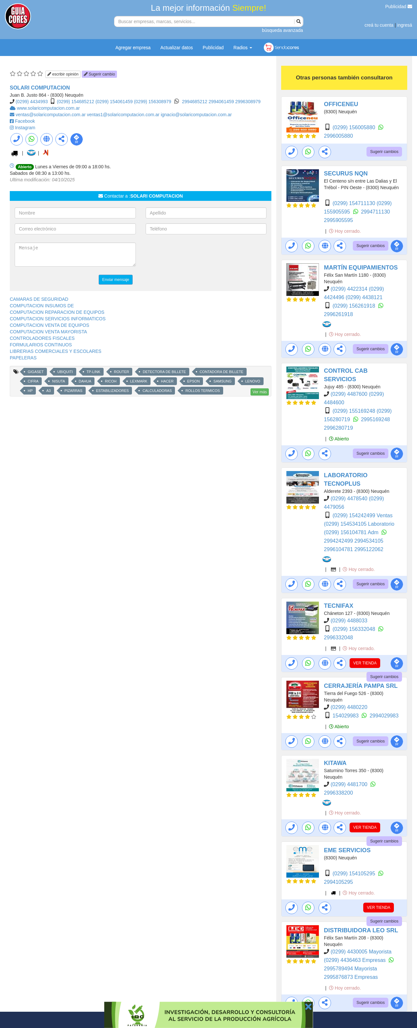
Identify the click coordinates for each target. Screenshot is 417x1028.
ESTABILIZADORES (112, 391)
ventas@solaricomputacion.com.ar (51, 114)
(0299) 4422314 (350, 289)
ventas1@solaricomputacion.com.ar (124, 114)
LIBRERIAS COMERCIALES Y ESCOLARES (55, 351)
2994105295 (338, 882)
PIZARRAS (73, 391)
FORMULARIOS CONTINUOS (41, 344)
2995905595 (338, 220)
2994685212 (195, 101)
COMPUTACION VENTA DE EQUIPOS (49, 325)
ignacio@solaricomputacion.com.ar (196, 114)
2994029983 (383, 715)
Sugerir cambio (99, 74)
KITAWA (335, 763)
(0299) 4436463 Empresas (355, 960)
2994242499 (339, 541)
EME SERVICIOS (347, 850)
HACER (167, 381)
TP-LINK (93, 372)
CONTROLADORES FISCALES (42, 338)
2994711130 (375, 212)
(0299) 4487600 (350, 394)
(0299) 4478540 (350, 498)
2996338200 (338, 793)
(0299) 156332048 (355, 629)
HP (30, 391)
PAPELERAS (23, 357)
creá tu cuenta (379, 25)
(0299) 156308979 (152, 101)
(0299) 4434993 (32, 101)
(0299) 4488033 (349, 620)
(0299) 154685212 (75, 101)
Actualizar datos (176, 47)
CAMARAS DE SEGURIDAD (39, 299)
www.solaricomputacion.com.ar (48, 108)
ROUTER (121, 372)
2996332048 (338, 637)
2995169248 (375, 419)
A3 (48, 391)
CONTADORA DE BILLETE (221, 372)
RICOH (110, 381)
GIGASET (36, 372)
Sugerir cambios (384, 151)
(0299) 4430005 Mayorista (361, 951)
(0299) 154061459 (114, 101)
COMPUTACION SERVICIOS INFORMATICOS (58, 318)
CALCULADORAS (157, 391)
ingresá (404, 25)
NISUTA (58, 381)
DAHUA (85, 381)
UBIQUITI (65, 372)
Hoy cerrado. (345, 231)
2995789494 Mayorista (350, 968)
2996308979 (248, 101)
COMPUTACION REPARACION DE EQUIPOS (57, 312)
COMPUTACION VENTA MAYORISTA (48, 331)
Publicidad (398, 6)
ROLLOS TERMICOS (202, 391)
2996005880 (338, 136)
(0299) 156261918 (355, 306)
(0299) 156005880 (355, 127)
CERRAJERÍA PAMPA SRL (360, 686)
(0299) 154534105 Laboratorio (359, 524)
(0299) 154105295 (355, 873)
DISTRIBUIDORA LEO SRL (361, 930)
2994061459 (221, 101)
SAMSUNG (222, 381)
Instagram (25, 127)
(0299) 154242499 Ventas (363, 515)
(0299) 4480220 (349, 707)
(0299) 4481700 (350, 784)
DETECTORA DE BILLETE (164, 372)
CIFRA (33, 381)
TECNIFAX (338, 606)
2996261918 (338, 314)
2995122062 (368, 549)
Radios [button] (243, 47)
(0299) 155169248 (355, 411)
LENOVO (252, 381)
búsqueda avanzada (282, 30)
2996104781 (339, 549)
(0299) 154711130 (355, 203)
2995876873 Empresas (351, 977)
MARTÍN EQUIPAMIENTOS (361, 267)
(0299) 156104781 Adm (352, 532)
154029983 (346, 715)
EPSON (193, 381)
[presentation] (195, 255)
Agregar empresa (133, 47)
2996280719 (338, 428)
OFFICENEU (341, 104)
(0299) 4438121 (364, 297)
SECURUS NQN (345, 173)
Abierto (339, 438)
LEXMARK (139, 381)
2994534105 (368, 541)
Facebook (25, 121)
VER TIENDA (365, 663)
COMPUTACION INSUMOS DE (42, 305)
